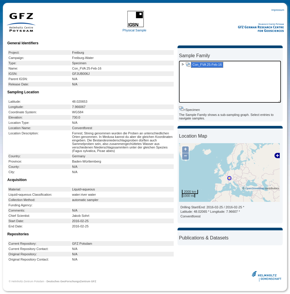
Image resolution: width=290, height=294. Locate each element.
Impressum (277, 10)
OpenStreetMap (254, 188)
